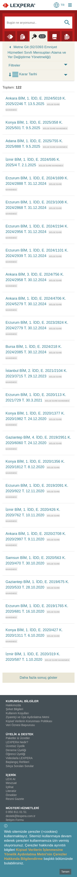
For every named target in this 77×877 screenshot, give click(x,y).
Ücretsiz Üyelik (15, 746)
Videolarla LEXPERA (19, 758)
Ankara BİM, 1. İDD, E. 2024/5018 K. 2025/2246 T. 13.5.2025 (36, 101)
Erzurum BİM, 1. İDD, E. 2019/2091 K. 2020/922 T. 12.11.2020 (37, 488)
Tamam (65, 871)
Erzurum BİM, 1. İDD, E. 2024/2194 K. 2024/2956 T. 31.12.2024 (37, 229)
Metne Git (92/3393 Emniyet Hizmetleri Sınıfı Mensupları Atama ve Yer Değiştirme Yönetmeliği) (37, 52)
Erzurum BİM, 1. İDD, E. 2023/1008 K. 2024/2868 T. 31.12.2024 (37, 205)
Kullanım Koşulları (17, 713)
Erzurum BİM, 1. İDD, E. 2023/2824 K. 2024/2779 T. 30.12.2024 (37, 325)
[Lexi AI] (10, 36)
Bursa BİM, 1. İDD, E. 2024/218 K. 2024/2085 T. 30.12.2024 (34, 349)
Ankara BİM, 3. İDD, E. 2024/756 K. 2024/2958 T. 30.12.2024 (35, 277)
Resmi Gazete (15, 798)
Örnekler (11, 795)
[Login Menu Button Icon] (70, 5)
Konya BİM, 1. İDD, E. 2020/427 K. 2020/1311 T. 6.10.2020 (34, 633)
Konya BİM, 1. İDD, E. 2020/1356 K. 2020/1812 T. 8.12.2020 (35, 464)
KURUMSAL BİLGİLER (22, 701)
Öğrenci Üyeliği (15, 754)
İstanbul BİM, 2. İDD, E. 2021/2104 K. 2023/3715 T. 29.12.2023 (36, 373)
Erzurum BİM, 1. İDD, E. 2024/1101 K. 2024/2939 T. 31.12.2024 (37, 253)
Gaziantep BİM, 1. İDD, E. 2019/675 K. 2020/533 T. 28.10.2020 (37, 584)
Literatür (11, 791)
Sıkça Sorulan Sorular (20, 766)
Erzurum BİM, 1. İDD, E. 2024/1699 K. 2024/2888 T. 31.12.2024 (37, 181)
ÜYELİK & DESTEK (19, 734)
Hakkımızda (13, 705)
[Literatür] (54, 36)
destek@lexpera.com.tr (20, 816)
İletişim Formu (15, 820)
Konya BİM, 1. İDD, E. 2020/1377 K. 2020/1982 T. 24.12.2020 (35, 416)
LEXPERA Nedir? (17, 742)
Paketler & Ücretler (18, 738)
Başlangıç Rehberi (17, 762)
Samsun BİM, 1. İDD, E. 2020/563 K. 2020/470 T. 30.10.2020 (36, 560)
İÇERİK (11, 775)
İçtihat (9, 787)
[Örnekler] (67, 36)
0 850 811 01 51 (16, 812)
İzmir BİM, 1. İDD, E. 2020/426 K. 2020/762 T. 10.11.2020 (33, 512)
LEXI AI (10, 779)
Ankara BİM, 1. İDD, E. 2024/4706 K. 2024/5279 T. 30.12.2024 (36, 301)
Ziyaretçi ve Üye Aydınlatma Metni (27, 717)
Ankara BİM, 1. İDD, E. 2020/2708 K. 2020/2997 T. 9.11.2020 (36, 536)
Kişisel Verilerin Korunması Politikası (29, 721)
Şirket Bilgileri (14, 709)
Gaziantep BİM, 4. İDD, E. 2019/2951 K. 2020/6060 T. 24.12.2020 (38, 440)
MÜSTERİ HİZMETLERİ (22, 808)
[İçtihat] (38, 36)
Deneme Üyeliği (16, 750)
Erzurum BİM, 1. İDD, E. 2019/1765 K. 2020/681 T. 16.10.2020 (37, 608)
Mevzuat (11, 783)
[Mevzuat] (22, 36)
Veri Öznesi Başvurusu (20, 725)
